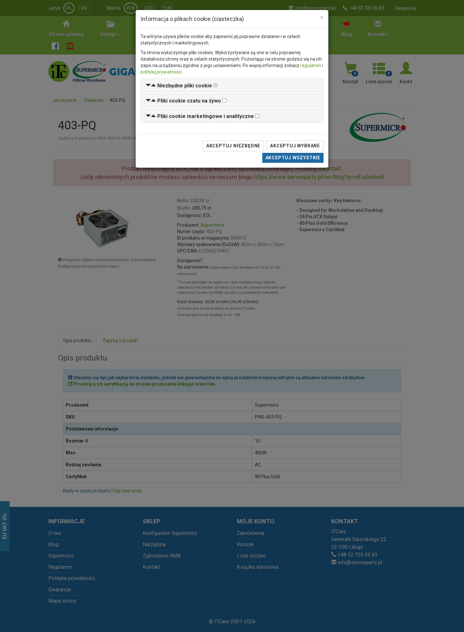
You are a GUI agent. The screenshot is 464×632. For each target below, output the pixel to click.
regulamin (310, 65)
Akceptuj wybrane (295, 145)
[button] (179, 86)
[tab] (232, 85)
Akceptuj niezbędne (233, 145)
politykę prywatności (161, 71)
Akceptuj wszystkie (293, 157)
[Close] (322, 17)
